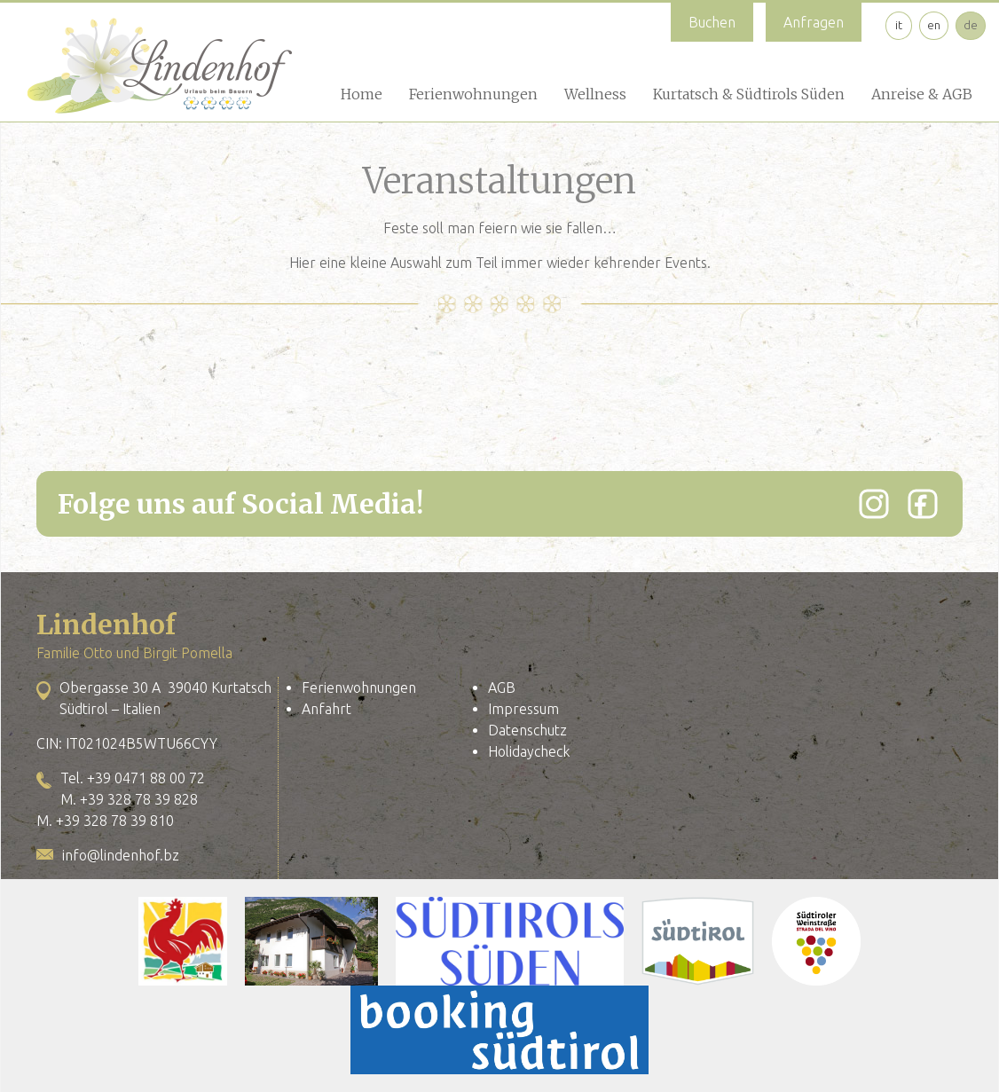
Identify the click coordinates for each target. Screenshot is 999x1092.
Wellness (595, 94)
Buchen (711, 22)
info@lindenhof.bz (120, 855)
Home (361, 94)
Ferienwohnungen (473, 94)
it (898, 25)
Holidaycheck (529, 751)
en (933, 25)
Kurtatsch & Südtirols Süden (749, 94)
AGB (501, 687)
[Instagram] (874, 503)
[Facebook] (922, 503)
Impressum (523, 709)
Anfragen (813, 22)
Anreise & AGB (921, 94)
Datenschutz (527, 730)
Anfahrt (326, 709)
